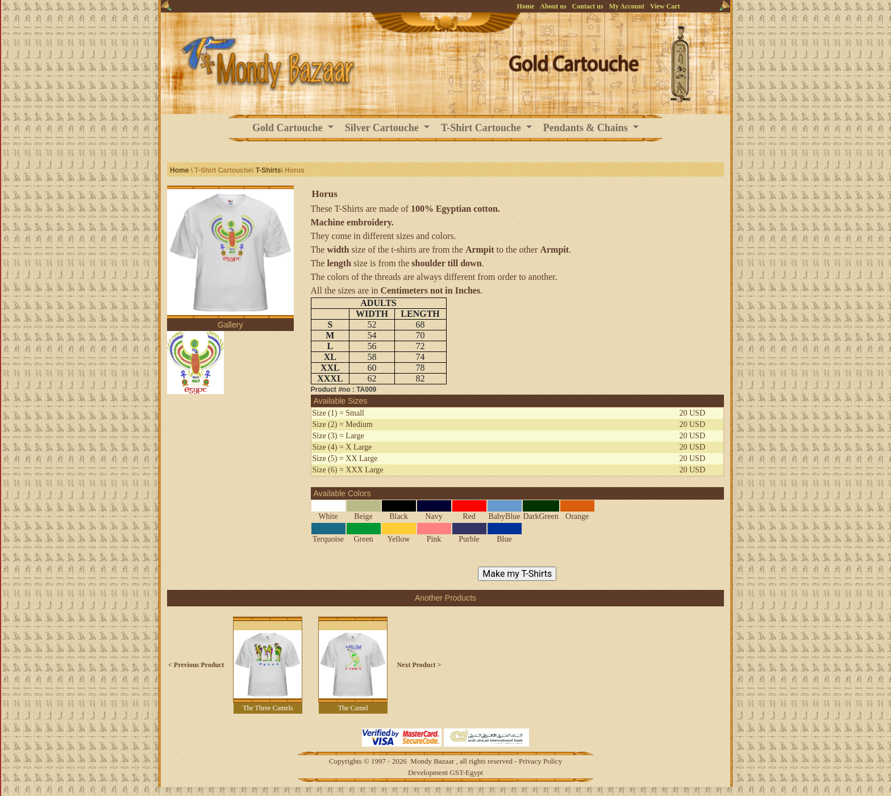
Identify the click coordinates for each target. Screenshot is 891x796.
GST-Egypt (466, 772)
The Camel (353, 708)
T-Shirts (268, 170)
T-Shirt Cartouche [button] (482, 127)
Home (526, 6)
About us (553, 6)
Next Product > (419, 665)
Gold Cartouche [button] (288, 127)
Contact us (587, 6)
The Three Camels (268, 708)
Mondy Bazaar (432, 761)
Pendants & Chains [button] (587, 127)
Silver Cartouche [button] (383, 127)
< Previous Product (196, 665)
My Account (626, 6)
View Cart (665, 6)
